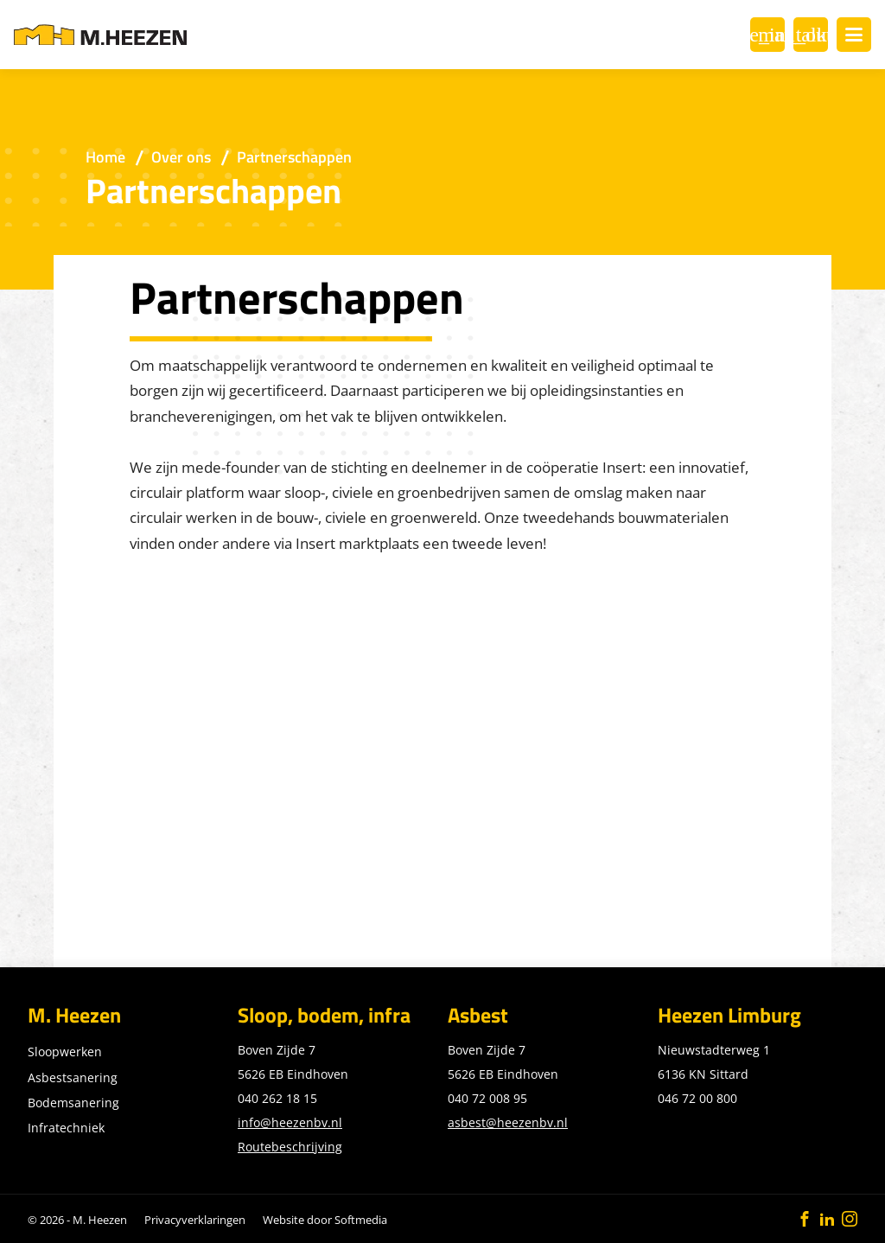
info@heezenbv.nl (290, 1122)
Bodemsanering (73, 1102)
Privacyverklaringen (194, 1219)
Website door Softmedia (325, 1219)
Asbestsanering (73, 1077)
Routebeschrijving (290, 1146)
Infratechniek (66, 1127)
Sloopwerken (65, 1051)
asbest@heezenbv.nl (508, 1122)
